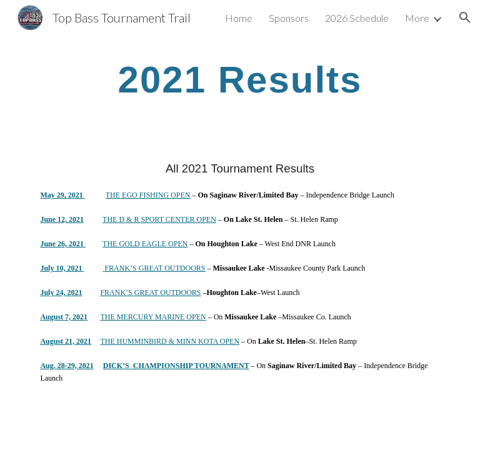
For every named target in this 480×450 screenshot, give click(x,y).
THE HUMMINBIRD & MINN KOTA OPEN (169, 341)
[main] (239, 79)
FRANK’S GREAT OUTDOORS (154, 268)
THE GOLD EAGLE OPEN (145, 243)
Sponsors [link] (289, 18)
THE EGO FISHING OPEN (148, 195)
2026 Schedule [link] (357, 18)
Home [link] (238, 18)
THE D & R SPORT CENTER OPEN (159, 219)
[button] (465, 17)
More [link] (417, 18)
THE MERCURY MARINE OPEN (153, 316)
